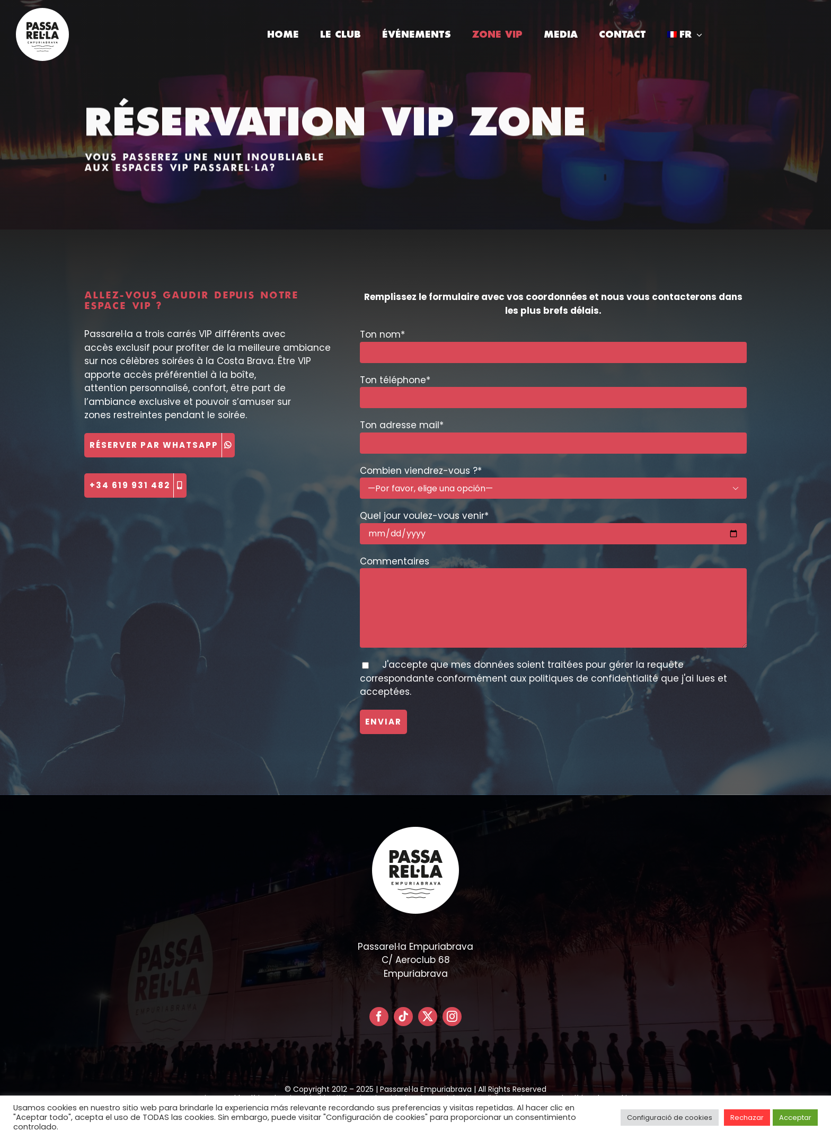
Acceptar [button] (795, 1117)
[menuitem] (685, 34)
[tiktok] (403, 1016)
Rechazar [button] (747, 1117)
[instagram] (452, 1016)
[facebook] (378, 1016)
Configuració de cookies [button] (669, 1117)
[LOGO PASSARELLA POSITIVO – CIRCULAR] (42, 12)
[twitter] (427, 1016)
